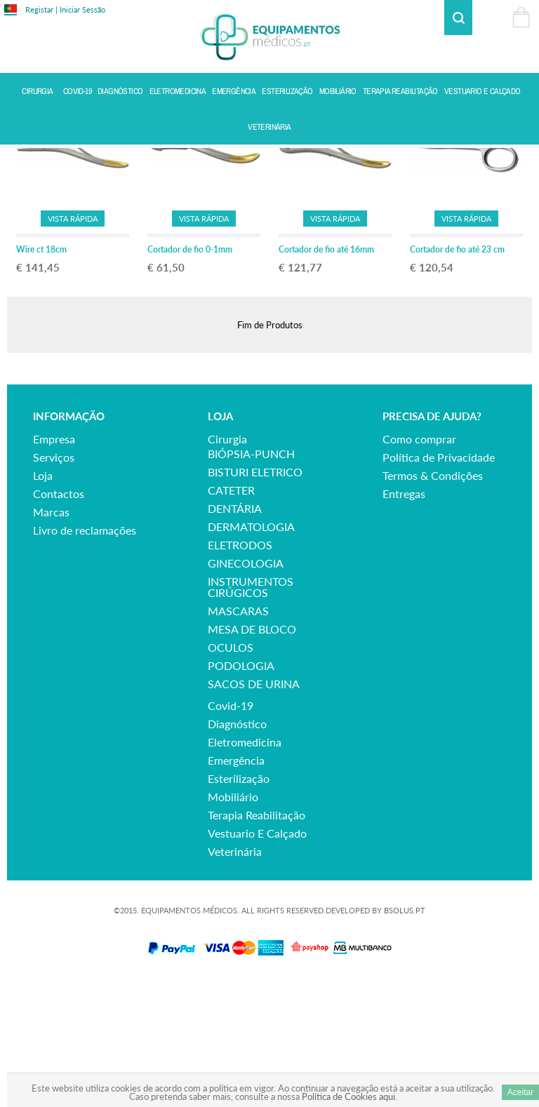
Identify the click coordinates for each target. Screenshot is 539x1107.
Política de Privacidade (438, 580)
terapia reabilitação (256, 938)
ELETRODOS (240, 668)
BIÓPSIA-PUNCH (251, 577)
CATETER (231, 613)
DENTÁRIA (235, 631)
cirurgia (227, 562)
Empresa (54, 562)
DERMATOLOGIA (251, 650)
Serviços (53, 580)
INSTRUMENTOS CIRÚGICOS (250, 710)
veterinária (235, 974)
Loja (43, 598)
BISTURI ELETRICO (255, 595)
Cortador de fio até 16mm (326, 373)
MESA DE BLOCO (252, 752)
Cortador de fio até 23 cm (457, 373)
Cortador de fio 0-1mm (189, 373)
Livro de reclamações (84, 653)
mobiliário (233, 920)
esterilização (239, 901)
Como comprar (419, 562)
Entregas (403, 617)
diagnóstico (237, 847)
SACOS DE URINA (254, 807)
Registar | (41, 9)
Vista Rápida (73, 341)
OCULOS (230, 770)
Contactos (58, 617)
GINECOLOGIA (246, 686)
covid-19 (230, 829)
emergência (236, 883)
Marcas (51, 635)
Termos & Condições (432, 598)
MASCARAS (238, 734)
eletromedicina (244, 865)
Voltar (519, 159)
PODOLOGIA (241, 789)
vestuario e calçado (257, 956)
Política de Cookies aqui (348, 1096)
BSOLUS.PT (404, 1033)
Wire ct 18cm (41, 373)
